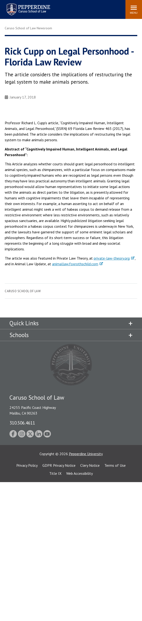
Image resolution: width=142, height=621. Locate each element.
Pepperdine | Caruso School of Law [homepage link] (28, 6)
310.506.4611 (22, 423)
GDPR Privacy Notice (58, 465)
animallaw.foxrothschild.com (75, 263)
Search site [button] (57, 7)
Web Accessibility (79, 473)
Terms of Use (115, 465)
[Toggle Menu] (133, 9)
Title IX (55, 473)
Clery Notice (90, 465)
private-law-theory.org (112, 258)
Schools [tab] (19, 335)
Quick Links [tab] (24, 323)
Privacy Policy (27, 465)
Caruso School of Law (23, 291)
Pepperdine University (86, 453)
